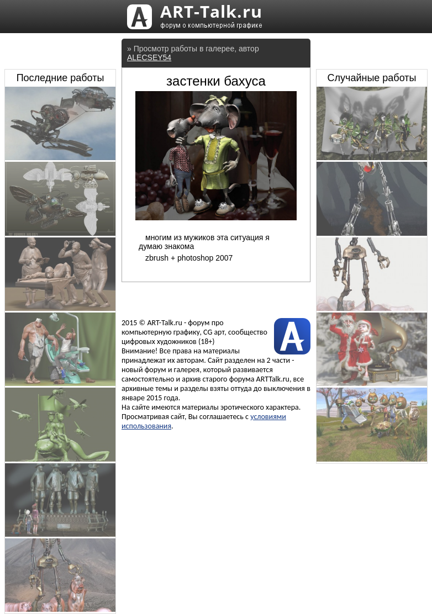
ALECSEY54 (149, 57)
